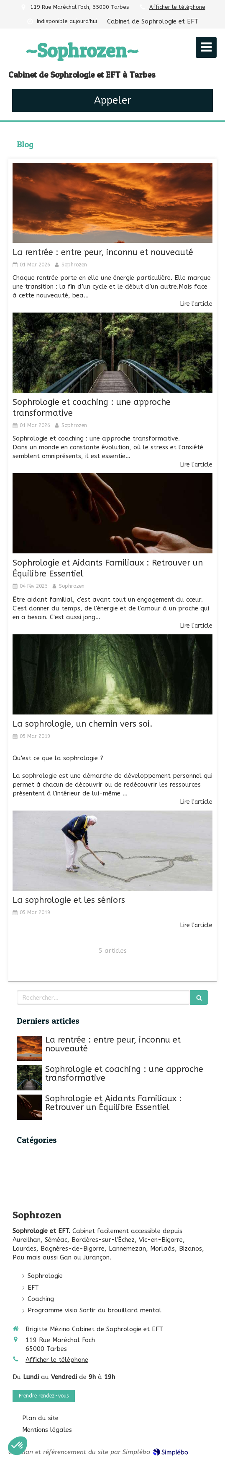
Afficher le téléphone (177, 7)
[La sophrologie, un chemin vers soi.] (112, 674)
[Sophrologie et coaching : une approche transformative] (112, 353)
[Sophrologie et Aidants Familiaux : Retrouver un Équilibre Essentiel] (112, 513)
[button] (18, 1446)
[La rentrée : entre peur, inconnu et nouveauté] (112, 203)
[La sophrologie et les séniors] (112, 851)
